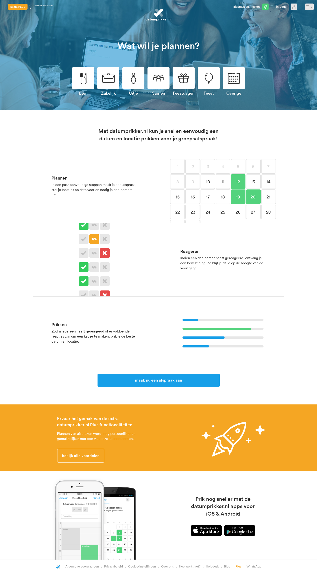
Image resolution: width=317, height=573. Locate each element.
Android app (239, 530)
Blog (227, 566)
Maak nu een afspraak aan (158, 380)
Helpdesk (212, 566)
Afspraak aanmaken (246, 6)
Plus (238, 566)
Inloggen (282, 6)
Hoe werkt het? (190, 566)
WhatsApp (254, 566)
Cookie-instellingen (142, 566)
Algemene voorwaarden (82, 566)
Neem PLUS (17, 7)
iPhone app (206, 530)
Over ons (167, 566)
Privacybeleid (113, 566)
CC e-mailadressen (41, 7)
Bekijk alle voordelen (81, 455)
